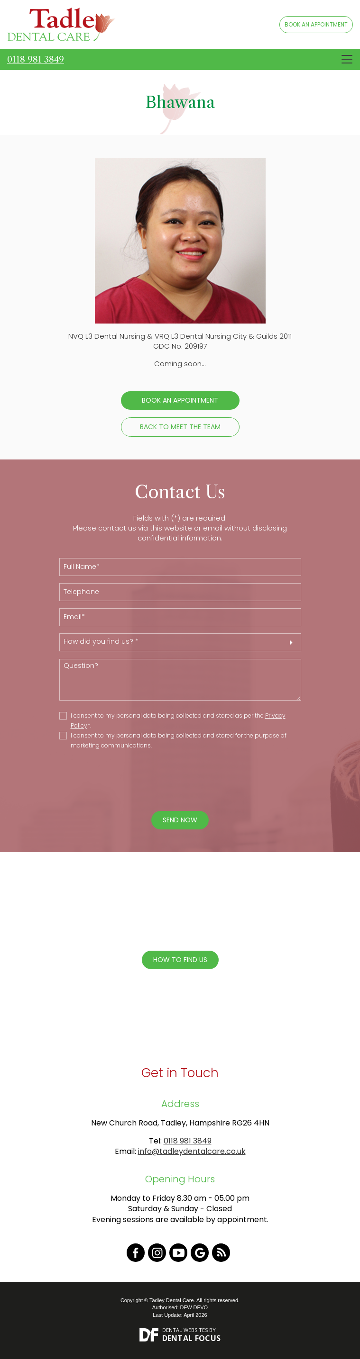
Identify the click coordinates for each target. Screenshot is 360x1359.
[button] (180, 642)
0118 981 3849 (35, 59)
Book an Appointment (180, 400)
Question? (180, 680)
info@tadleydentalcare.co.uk (192, 1151)
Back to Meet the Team (180, 427)
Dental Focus (191, 1338)
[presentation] (173, 781)
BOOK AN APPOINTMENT (316, 24)
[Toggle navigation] (347, 59)
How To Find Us (180, 959)
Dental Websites (185, 1329)
